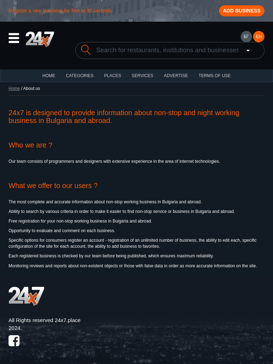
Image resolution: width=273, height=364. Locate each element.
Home (14, 88)
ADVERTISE (176, 75)
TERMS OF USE (215, 75)
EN (259, 36)
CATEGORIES (79, 75)
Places (112, 75)
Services (142, 75)
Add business (242, 11)
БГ (245, 36)
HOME (48, 75)
